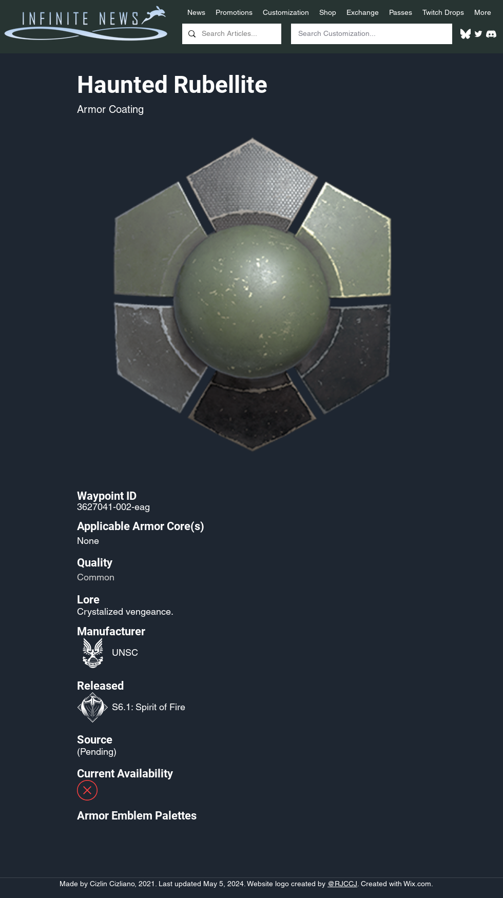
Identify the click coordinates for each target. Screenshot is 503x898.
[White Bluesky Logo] (465, 34)
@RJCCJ (342, 884)
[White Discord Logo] (491, 34)
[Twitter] (478, 34)
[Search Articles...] (231, 34)
